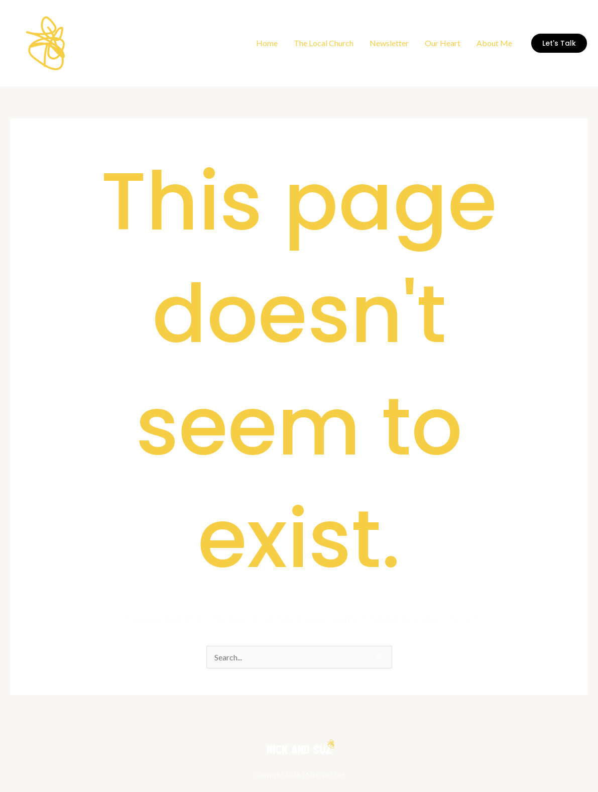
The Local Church (323, 43)
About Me (494, 43)
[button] (559, 43)
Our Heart (442, 43)
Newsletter (389, 43)
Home (267, 43)
